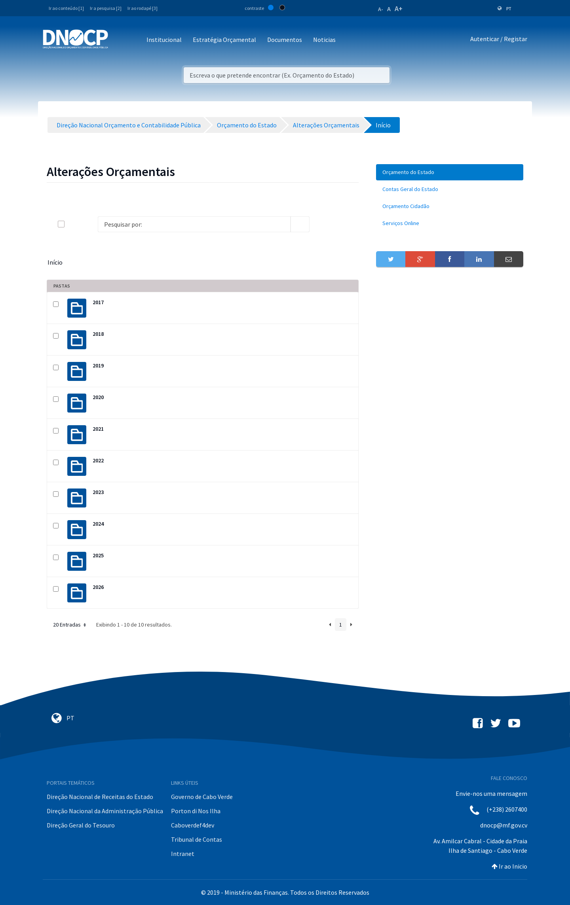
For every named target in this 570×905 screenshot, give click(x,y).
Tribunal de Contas (196, 839)
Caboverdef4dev (192, 825)
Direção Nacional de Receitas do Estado (100, 797)
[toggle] (74, 224)
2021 (98, 428)
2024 (98, 523)
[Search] (194, 224)
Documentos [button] (284, 40)
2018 (98, 333)
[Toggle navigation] (118, 40)
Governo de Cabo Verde (202, 797)
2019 (98, 365)
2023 (98, 492)
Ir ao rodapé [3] (142, 8)
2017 (98, 302)
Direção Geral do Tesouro (81, 825)
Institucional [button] (164, 40)
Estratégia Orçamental (224, 40)
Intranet (182, 854)
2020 (98, 397)
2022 (98, 460)
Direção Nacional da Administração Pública (105, 811)
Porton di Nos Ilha (195, 811)
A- (380, 9)
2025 (98, 555)
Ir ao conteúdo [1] (66, 8)
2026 (98, 587)
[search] (300, 224)
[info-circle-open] (322, 224)
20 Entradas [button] (70, 624)
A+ (399, 8)
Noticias (324, 40)
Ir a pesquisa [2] (106, 8)
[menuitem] (449, 172)
